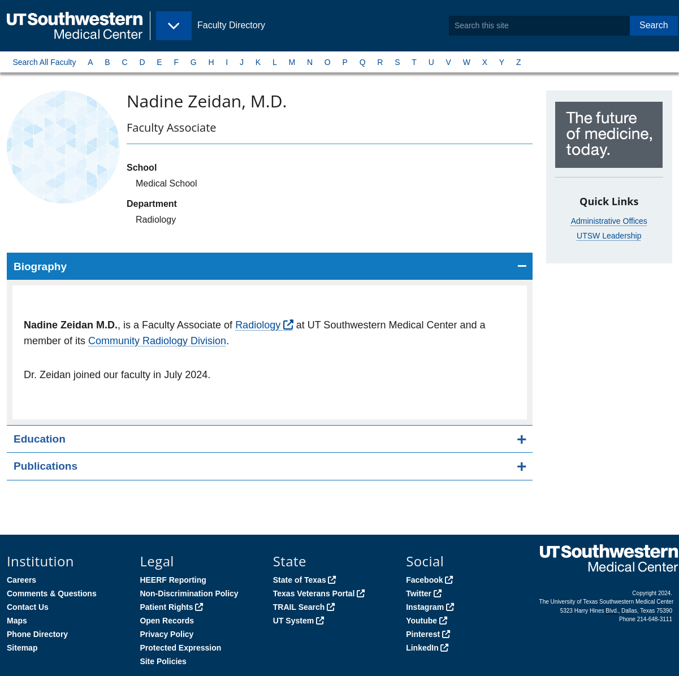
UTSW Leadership (609, 235)
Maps (17, 620)
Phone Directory (37, 634)
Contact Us (28, 607)
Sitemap (22, 647)
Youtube (421, 620)
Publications (45, 466)
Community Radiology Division (157, 340)
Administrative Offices (609, 221)
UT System (293, 620)
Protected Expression (180, 647)
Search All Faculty (44, 62)
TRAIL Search (299, 607)
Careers (21, 579)
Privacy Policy (166, 634)
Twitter (418, 593)
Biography (40, 266)
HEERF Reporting (173, 579)
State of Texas (299, 579)
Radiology (257, 325)
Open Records (167, 620)
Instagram (425, 607)
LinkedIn (422, 647)
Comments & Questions (52, 593)
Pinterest (423, 634)
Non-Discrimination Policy (189, 593)
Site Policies (163, 661)
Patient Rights (166, 607)
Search (653, 25)
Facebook (424, 579)
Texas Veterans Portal (313, 593)
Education (40, 439)
